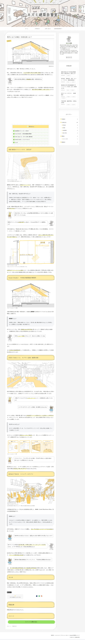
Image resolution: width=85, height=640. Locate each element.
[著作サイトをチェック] (37, 597)
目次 (30, 126)
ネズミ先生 (69, 43)
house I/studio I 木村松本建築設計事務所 (24, 134)
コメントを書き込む (31, 622)
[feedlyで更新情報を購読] (39, 597)
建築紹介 (9, 593)
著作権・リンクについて (53, 636)
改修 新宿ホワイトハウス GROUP (22, 131)
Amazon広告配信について (74, 636)
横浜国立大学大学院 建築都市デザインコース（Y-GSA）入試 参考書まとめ (69, 87)
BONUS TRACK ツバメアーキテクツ (23, 140)
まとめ (16, 143)
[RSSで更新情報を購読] (42, 597)
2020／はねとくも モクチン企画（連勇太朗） (24, 137)
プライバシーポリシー (64, 636)
